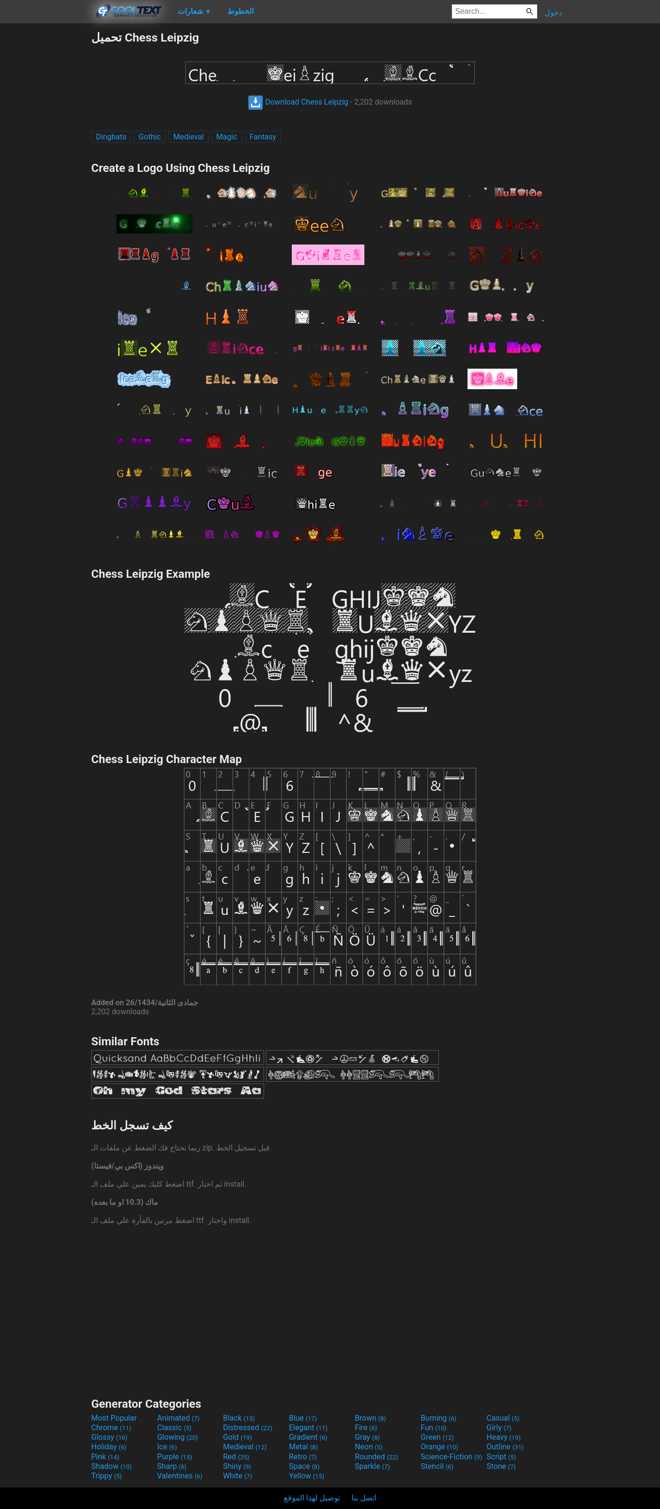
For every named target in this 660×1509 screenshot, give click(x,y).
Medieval (188, 136)
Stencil (437, 1466)
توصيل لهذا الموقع (312, 1497)
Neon (369, 1446)
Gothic (149, 136)
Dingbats (111, 136)
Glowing (177, 1437)
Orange (439, 1446)
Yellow (306, 1475)
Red (236, 1456)
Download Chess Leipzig (298, 101)
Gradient (308, 1437)
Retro (303, 1456)
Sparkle (372, 1466)
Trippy (106, 1475)
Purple (174, 1456)
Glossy (109, 1437)
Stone (501, 1466)
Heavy (504, 1437)
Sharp (172, 1466)
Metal (303, 1446)
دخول (553, 12)
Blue (303, 1418)
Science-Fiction (451, 1456)
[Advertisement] (45, 174)
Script (501, 1456)
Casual (503, 1418)
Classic (174, 1427)
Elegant (308, 1427)
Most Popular (114, 1418)
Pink (105, 1456)
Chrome (111, 1427)
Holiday (109, 1446)
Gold (237, 1437)
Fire (366, 1427)
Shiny (237, 1466)
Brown (370, 1418)
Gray (367, 1437)
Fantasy (263, 136)
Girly (499, 1427)
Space (304, 1466)
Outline (505, 1446)
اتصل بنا (363, 1497)
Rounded (376, 1456)
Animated (178, 1418)
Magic (226, 136)
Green (437, 1437)
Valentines (179, 1475)
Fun (434, 1427)
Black (239, 1418)
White (237, 1475)
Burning (439, 1418)
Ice (167, 1446)
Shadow (111, 1466)
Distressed (247, 1427)
